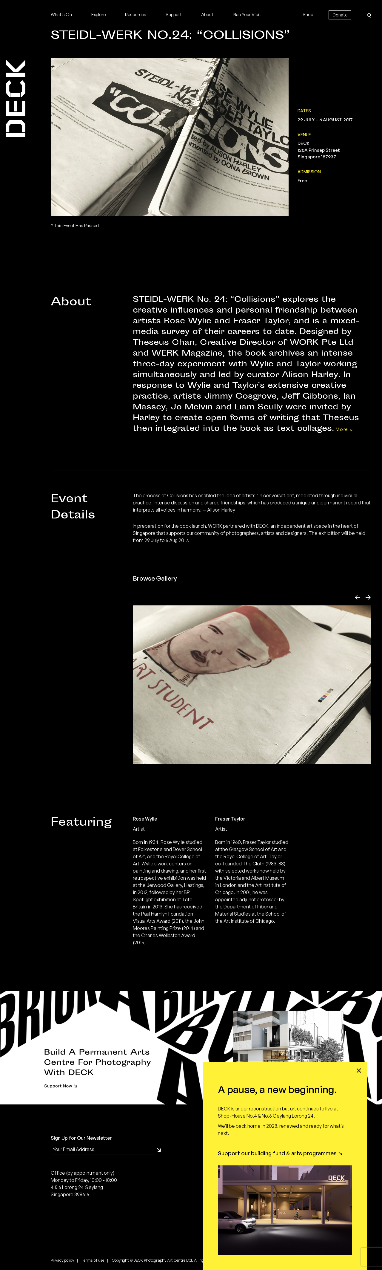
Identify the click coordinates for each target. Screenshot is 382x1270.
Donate (340, 15)
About (207, 14)
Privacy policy (62, 1260)
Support (174, 14)
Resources (135, 14)
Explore (98, 14)
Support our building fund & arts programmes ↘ (280, 1153)
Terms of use (93, 1260)
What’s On (61, 14)
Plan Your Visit (247, 14)
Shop (308, 14)
